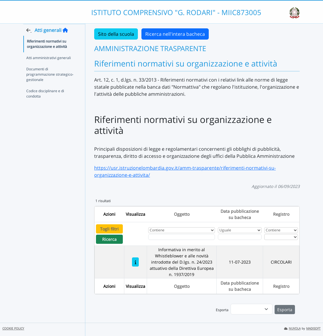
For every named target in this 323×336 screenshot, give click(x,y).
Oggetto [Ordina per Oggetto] (182, 214)
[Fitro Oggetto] (181, 237)
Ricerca (109, 239)
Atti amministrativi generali (48, 69)
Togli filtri (109, 229)
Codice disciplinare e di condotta (45, 105)
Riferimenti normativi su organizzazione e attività (47, 55)
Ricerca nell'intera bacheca (175, 34)
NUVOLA (292, 328)
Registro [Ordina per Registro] (281, 214)
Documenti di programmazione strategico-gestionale (50, 86)
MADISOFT (313, 328)
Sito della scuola (116, 34)
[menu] (252, 309)
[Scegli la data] (240, 237)
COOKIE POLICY (13, 328)
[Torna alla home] (65, 41)
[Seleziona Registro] (281, 237)
